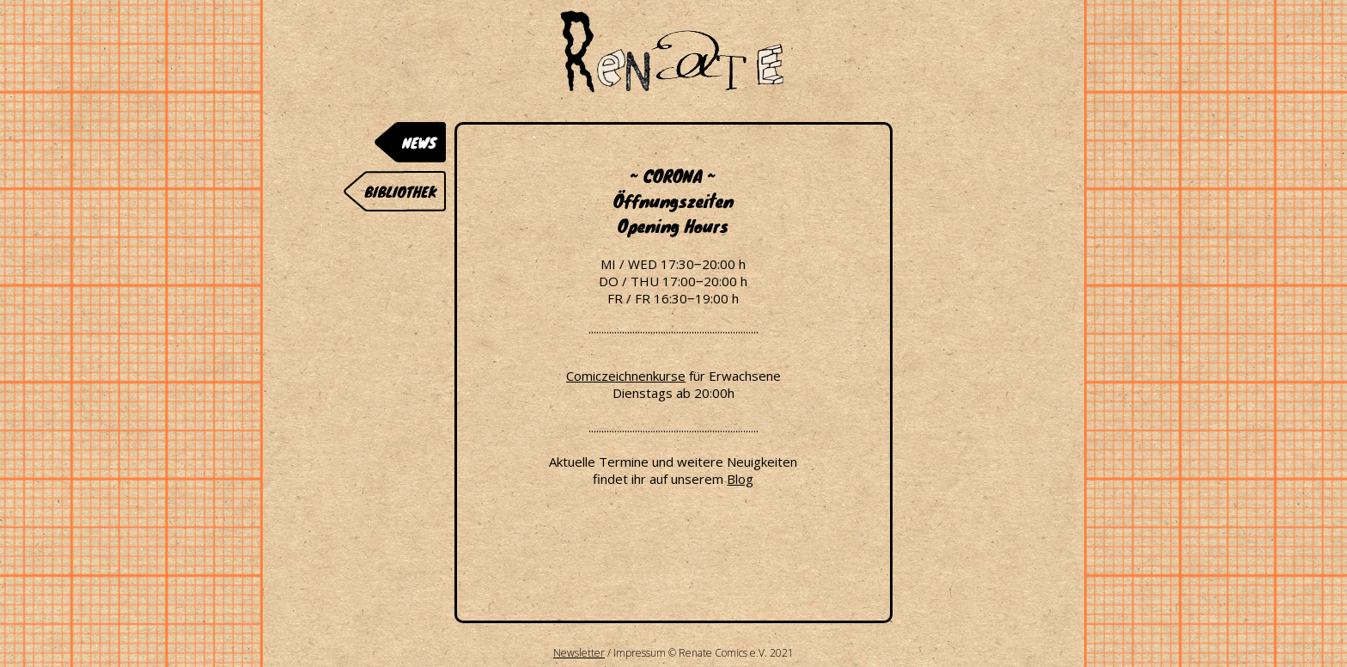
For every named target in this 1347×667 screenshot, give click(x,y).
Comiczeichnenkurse (626, 375)
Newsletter (579, 653)
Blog (740, 478)
